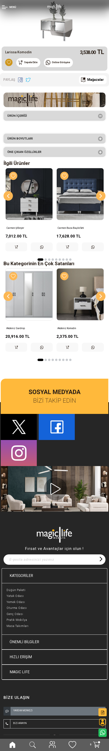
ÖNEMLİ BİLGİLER (24, 642)
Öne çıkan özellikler (25, 152)
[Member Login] (9, 7)
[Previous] (8, 196)
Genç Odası (15, 614)
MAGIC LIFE (20, 672)
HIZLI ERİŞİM (21, 657)
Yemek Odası (16, 602)
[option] (54, 21)
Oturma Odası (17, 608)
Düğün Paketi (16, 590)
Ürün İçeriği (18, 116)
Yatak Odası (15, 596)
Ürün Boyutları (21, 138)
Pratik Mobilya (17, 620)
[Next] (100, 196)
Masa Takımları (18, 626)
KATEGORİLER (21, 575)
